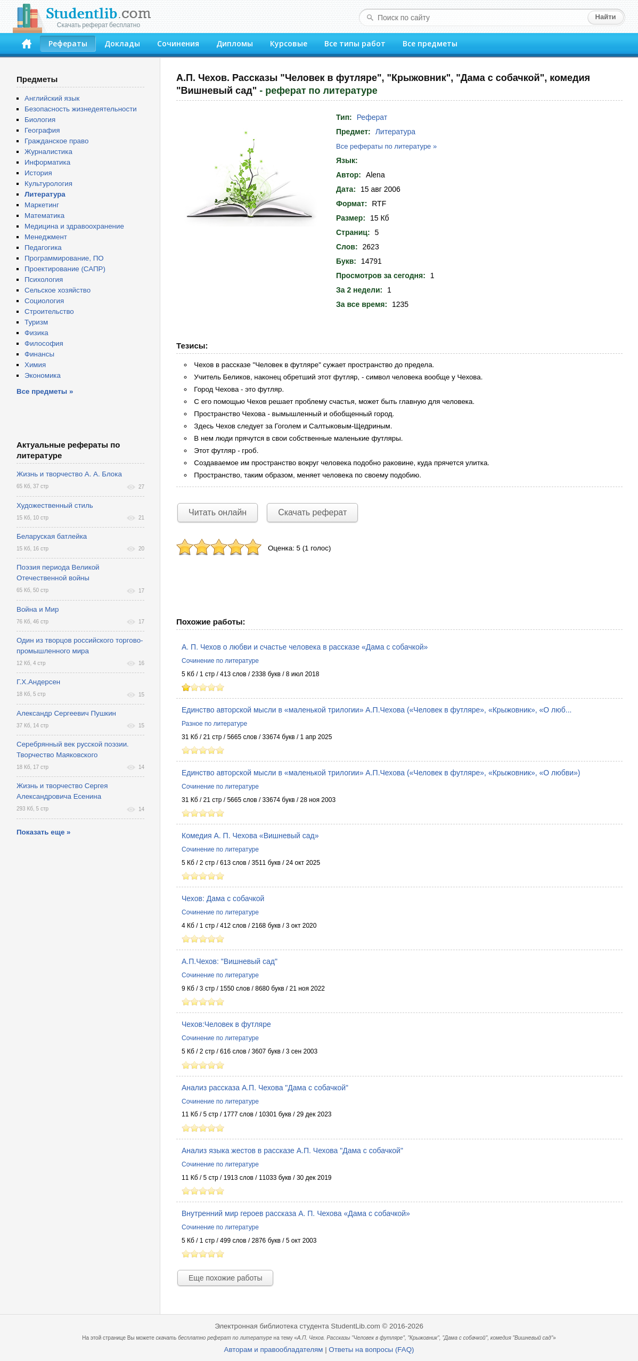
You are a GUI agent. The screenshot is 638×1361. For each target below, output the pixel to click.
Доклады (122, 43)
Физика (36, 333)
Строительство (49, 311)
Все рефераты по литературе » (386, 146)
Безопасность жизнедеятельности (80, 109)
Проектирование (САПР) (64, 269)
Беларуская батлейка (52, 536)
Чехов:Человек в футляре (226, 1024)
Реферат (372, 117)
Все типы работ (355, 43)
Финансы (39, 354)
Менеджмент (45, 237)
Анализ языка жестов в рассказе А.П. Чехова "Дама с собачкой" (292, 1150)
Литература (395, 131)
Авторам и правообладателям (273, 1350)
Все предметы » (45, 391)
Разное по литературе (214, 723)
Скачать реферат (312, 512)
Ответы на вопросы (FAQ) (371, 1350)
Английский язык (51, 98)
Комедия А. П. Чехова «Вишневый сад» (250, 835)
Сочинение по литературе (220, 661)
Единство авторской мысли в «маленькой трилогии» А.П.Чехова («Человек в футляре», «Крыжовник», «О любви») (381, 772)
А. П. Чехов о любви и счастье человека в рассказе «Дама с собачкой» (305, 647)
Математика (44, 216)
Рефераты (67, 43)
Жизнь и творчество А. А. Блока (69, 474)
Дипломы (234, 43)
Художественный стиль (55, 505)
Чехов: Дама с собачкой (223, 898)
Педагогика (43, 248)
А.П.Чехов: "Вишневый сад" (229, 961)
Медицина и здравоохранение (74, 226)
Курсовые (288, 43)
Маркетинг (41, 205)
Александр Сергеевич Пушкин (66, 713)
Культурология (48, 184)
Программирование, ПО (64, 258)
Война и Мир (38, 609)
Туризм (36, 322)
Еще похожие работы (225, 1278)
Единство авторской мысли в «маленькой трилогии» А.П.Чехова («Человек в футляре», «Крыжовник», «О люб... (376, 710)
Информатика (47, 162)
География (42, 130)
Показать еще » (43, 832)
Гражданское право (56, 141)
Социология (44, 301)
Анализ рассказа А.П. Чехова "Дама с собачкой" (265, 1087)
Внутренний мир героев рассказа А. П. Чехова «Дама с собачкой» (296, 1213)
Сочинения (178, 43)
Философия (43, 343)
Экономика (42, 375)
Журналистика (48, 152)
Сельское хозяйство (57, 290)
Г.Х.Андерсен (38, 682)
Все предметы (430, 43)
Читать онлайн (218, 512)
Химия (35, 365)
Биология (39, 120)
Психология (43, 279)
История (38, 173)
